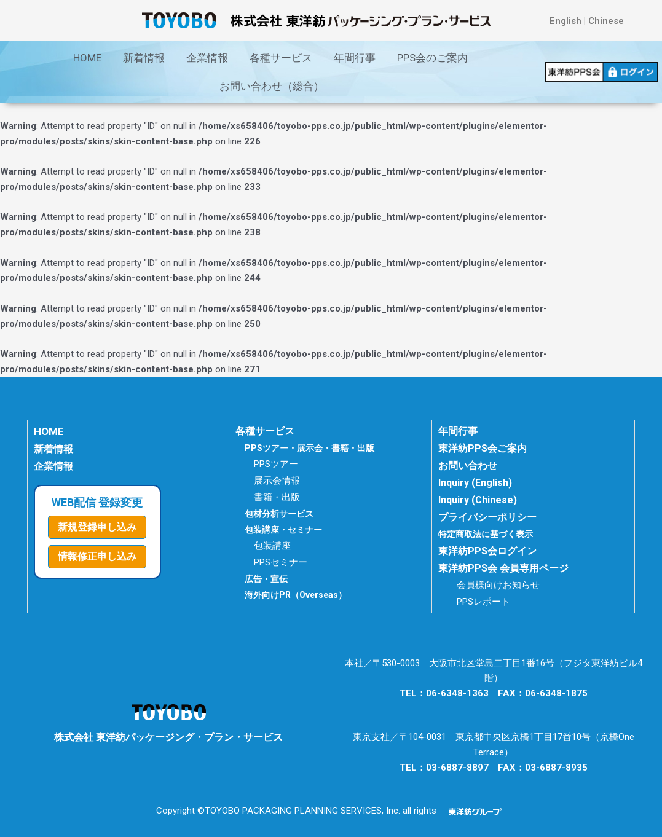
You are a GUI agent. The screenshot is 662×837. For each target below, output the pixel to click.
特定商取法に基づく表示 (489, 534)
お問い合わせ (467, 465)
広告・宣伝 (266, 579)
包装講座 (272, 545)
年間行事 (355, 58)
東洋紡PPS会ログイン (487, 551)
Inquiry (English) (475, 483)
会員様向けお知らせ (498, 585)
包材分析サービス (279, 514)
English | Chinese (587, 20)
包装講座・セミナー (283, 530)
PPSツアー (276, 464)
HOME (87, 58)
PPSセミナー (280, 562)
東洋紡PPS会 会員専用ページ (503, 568)
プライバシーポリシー (487, 517)
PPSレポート (483, 601)
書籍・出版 (277, 497)
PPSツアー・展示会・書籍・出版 (309, 448)
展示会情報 (277, 480)
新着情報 (144, 58)
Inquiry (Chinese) (477, 500)
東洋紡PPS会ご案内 (482, 448)
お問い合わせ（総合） (271, 86)
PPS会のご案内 (432, 58)
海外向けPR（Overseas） (296, 595)
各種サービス (281, 58)
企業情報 (207, 58)
